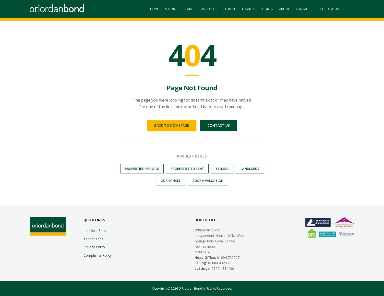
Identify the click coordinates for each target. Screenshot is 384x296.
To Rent (229, 9)
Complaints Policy (98, 255)
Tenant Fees (93, 239)
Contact (303, 9)
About (284, 9)
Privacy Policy (94, 247)
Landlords (208, 9)
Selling (170, 9)
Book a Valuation (208, 180)
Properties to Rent (187, 168)
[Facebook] (343, 9)
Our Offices (171, 180)
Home (154, 9)
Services (267, 9)
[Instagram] (353, 9)
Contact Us (218, 125)
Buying (187, 9)
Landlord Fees (95, 230)
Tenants (248, 9)
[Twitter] (348, 9)
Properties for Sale (142, 168)
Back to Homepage (171, 125)
